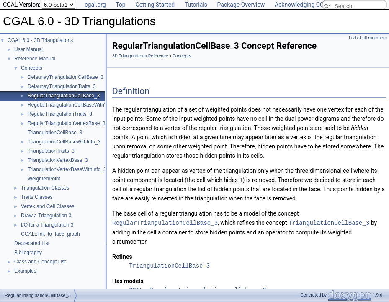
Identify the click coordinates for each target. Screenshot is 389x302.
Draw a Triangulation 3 (46, 216)
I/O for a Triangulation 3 (47, 225)
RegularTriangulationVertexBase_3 (67, 123)
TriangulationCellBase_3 (55, 132)
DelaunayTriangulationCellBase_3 (65, 77)
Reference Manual (34, 59)
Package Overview (241, 4)
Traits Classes (37, 197)
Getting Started (155, 4)
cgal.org (95, 4)
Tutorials (196, 4)
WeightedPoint (44, 179)
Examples (25, 271)
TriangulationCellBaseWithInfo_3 (64, 142)
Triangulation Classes (45, 188)
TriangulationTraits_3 (51, 151)
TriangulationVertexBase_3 (58, 160)
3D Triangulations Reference (140, 56)
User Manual (28, 49)
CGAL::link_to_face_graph (50, 234)
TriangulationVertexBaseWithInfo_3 (67, 169)
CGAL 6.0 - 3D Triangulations (40, 40)
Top (121, 4)
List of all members (368, 38)
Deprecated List (31, 243)
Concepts (31, 68)
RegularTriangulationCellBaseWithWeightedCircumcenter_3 (94, 105)
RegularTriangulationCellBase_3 (64, 96)
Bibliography (28, 252)
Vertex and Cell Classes (47, 206)
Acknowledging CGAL (303, 4)
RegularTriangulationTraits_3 (60, 114)
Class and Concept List (40, 262)
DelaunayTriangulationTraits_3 (62, 86)
